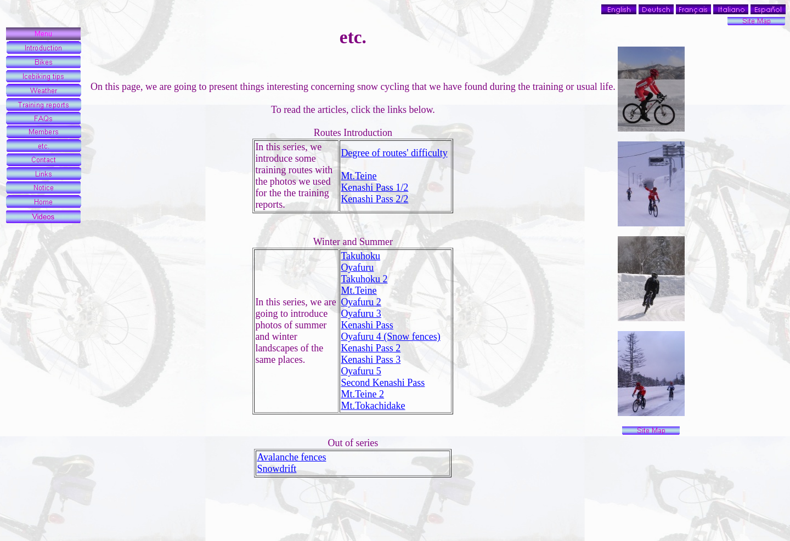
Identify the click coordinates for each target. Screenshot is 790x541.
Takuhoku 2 (364, 279)
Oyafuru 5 (361, 371)
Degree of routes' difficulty (394, 152)
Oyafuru (357, 267)
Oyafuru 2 (361, 302)
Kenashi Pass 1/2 (374, 187)
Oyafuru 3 (361, 313)
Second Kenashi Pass (383, 382)
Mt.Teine (358, 175)
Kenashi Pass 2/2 (374, 198)
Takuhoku (360, 255)
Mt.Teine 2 (362, 394)
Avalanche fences (291, 457)
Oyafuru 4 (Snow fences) (390, 336)
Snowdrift (276, 468)
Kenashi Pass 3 (370, 359)
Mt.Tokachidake (373, 405)
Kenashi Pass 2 (370, 348)
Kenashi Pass (367, 325)
